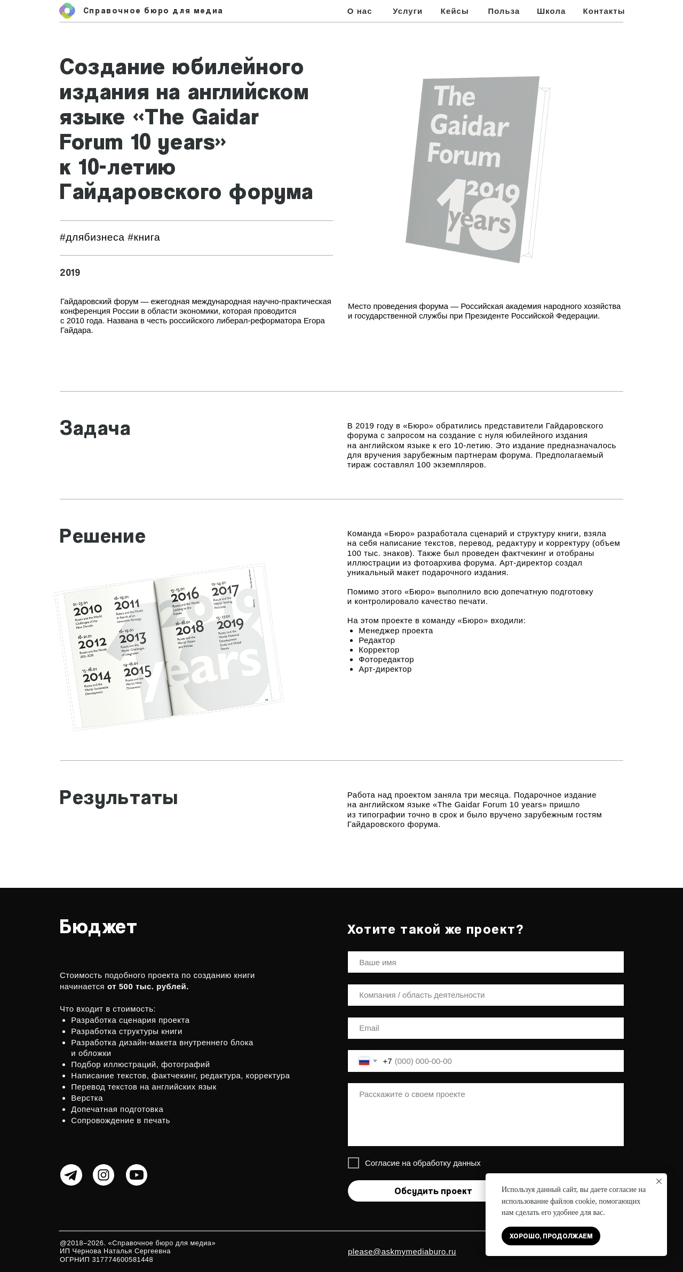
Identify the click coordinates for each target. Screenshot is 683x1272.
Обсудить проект (433, 1190)
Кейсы (455, 10)
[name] (486, 962)
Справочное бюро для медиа (153, 10)
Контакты (604, 10)
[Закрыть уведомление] (659, 1181)
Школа (551, 10)
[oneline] (486, 995)
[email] (486, 1028)
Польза (504, 10)
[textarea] (486, 1114)
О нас (359, 10)
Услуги (408, 10)
